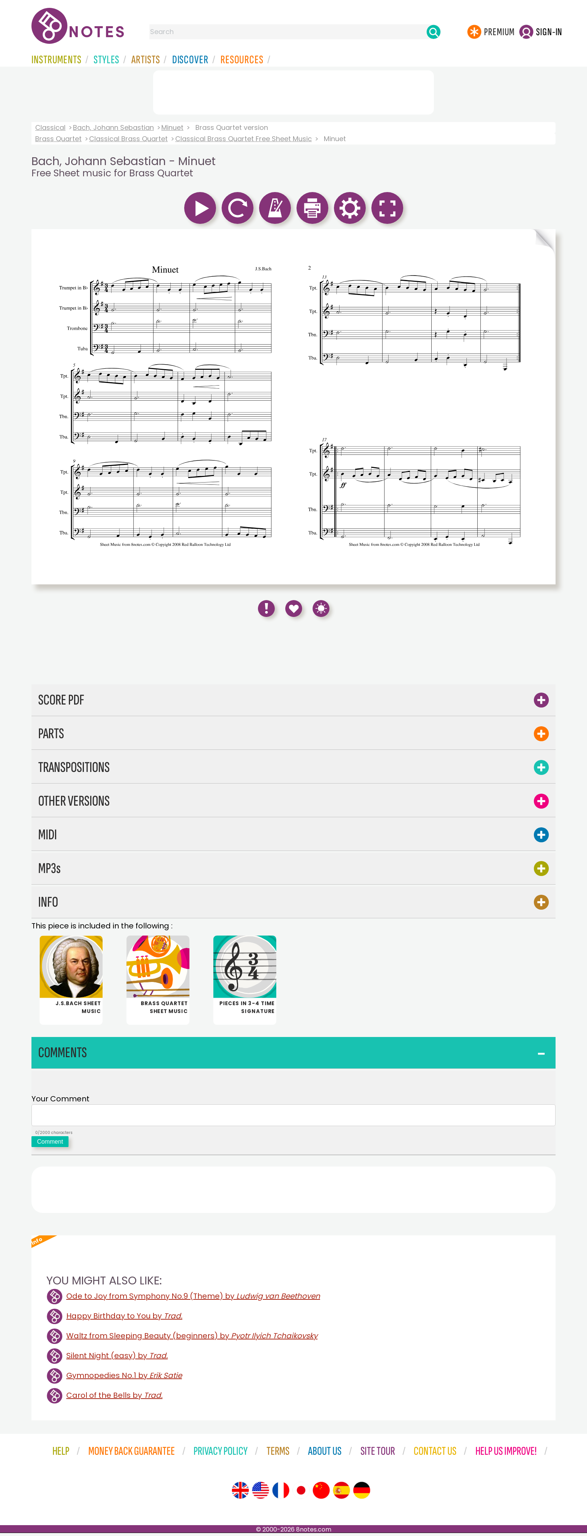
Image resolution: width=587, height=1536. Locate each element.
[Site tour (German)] (361, 1493)
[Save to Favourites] (293, 608)
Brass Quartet (58, 138)
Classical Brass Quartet (128, 138)
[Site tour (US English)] (260, 1493)
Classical (50, 127)
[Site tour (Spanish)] (341, 1493)
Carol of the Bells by (114, 1398)
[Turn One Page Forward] (543, 406)
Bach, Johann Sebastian (113, 127)
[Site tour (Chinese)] (321, 1493)
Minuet (172, 127)
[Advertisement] (293, 91)
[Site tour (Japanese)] (301, 1493)
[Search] (433, 32)
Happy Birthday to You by (124, 1319)
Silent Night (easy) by (117, 1358)
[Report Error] (266, 608)
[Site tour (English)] (240, 1493)
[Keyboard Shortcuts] (321, 608)
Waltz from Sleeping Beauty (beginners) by (191, 1338)
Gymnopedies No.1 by (124, 1378)
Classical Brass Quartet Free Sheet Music (243, 138)
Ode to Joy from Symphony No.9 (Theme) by (193, 1299)
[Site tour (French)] (280, 1493)
